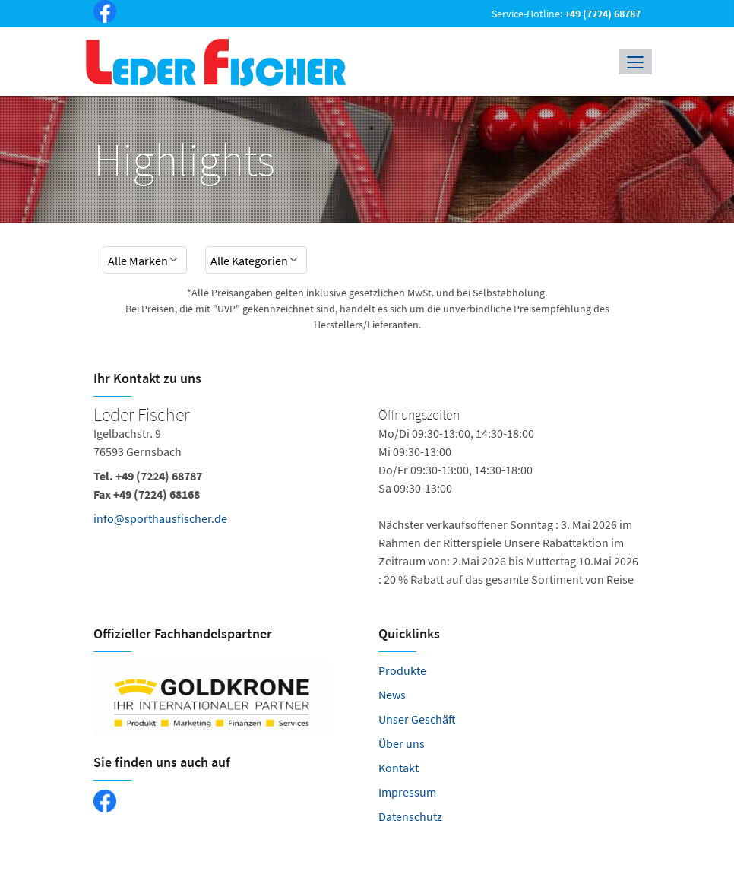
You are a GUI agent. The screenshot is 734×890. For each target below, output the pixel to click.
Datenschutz (410, 816)
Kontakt (398, 767)
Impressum (407, 792)
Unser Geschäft (417, 719)
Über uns (401, 743)
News (392, 694)
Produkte (402, 670)
